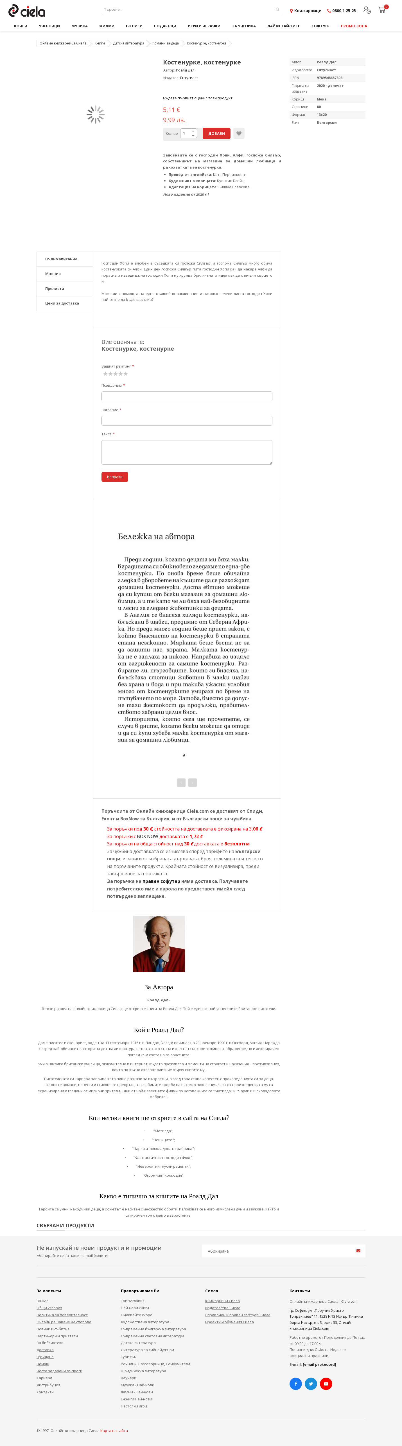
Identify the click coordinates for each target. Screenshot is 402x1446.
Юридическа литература (143, 1370)
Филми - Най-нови (137, 1391)
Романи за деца (165, 43)
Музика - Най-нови (137, 1384)
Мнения (53, 273)
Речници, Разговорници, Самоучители (155, 1363)
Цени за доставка (62, 303)
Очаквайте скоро (136, 1314)
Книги (100, 43)
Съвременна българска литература (153, 1328)
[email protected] (319, 1364)
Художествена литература (145, 1321)
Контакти (45, 1391)
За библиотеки (50, 1342)
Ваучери (128, 1377)
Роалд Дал (185, 70)
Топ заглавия (132, 1300)
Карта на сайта (114, 1430)
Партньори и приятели (57, 1335)
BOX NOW (147, 836)
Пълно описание (61, 258)
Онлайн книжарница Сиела (63, 43)
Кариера (44, 1377)
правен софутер (161, 881)
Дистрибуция (48, 1384)
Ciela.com (349, 1301)
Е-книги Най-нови (136, 1399)
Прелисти (54, 288)
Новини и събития (53, 1328)
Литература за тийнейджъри (147, 1349)
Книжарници (308, 10)
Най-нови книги (135, 1307)
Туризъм (129, 1356)
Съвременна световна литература (152, 1335)
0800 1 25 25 (344, 10)
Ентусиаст (189, 77)
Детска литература (128, 43)
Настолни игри (134, 1406)
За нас (42, 1300)
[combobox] (192, 9)
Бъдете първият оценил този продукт (197, 97)
